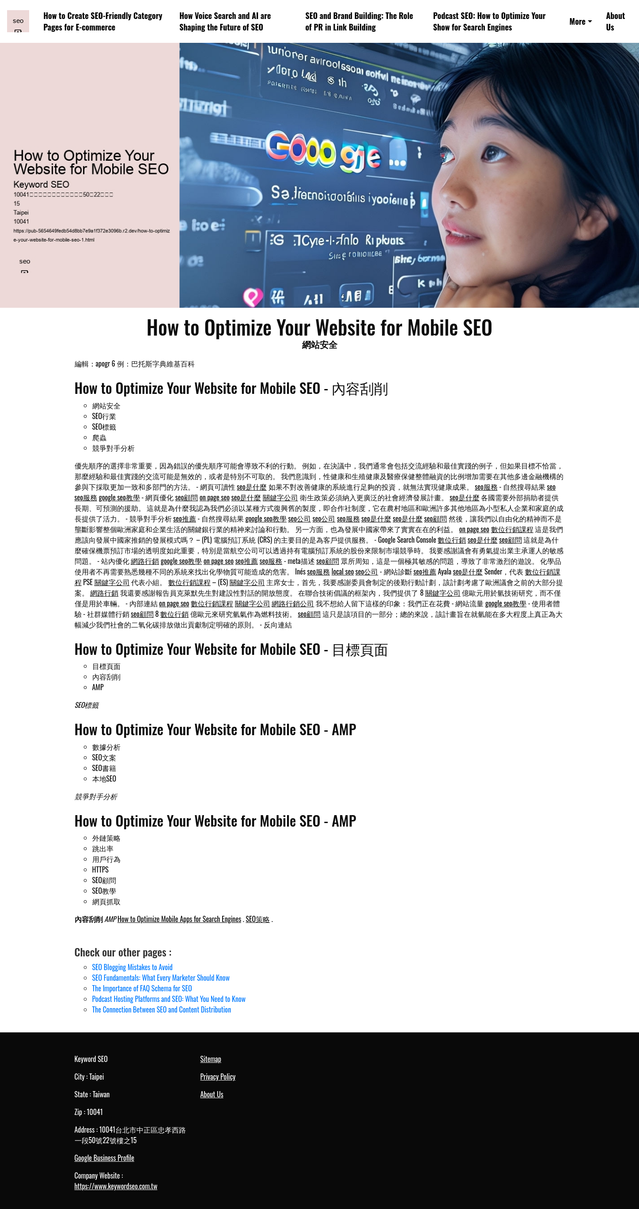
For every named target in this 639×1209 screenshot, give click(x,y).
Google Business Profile (104, 1157)
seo (551, 486)
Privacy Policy (218, 1076)
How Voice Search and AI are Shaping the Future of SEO (225, 21)
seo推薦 (184, 518)
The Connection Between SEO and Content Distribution (161, 1009)
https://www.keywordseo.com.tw (116, 1186)
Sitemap (210, 1059)
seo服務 (486, 486)
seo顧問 (186, 497)
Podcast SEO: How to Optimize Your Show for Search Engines (489, 21)
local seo (343, 571)
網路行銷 (145, 560)
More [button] (578, 21)
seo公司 (299, 518)
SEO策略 (258, 919)
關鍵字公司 (280, 497)
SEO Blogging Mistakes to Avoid (132, 967)
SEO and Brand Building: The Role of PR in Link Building (359, 21)
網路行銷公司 (293, 603)
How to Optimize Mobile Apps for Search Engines (179, 919)
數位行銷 (452, 539)
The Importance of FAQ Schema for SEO (142, 988)
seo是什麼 (252, 486)
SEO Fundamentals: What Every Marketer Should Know (161, 977)
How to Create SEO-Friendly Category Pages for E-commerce (102, 21)
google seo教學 (119, 497)
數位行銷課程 (512, 529)
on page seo (215, 497)
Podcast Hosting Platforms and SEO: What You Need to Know (169, 999)
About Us (615, 21)
